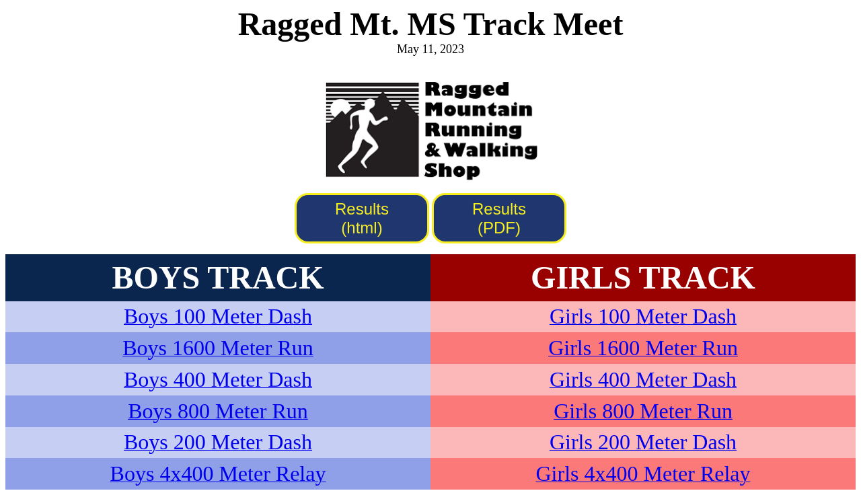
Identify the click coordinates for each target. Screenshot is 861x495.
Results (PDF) (499, 218)
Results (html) (362, 218)
